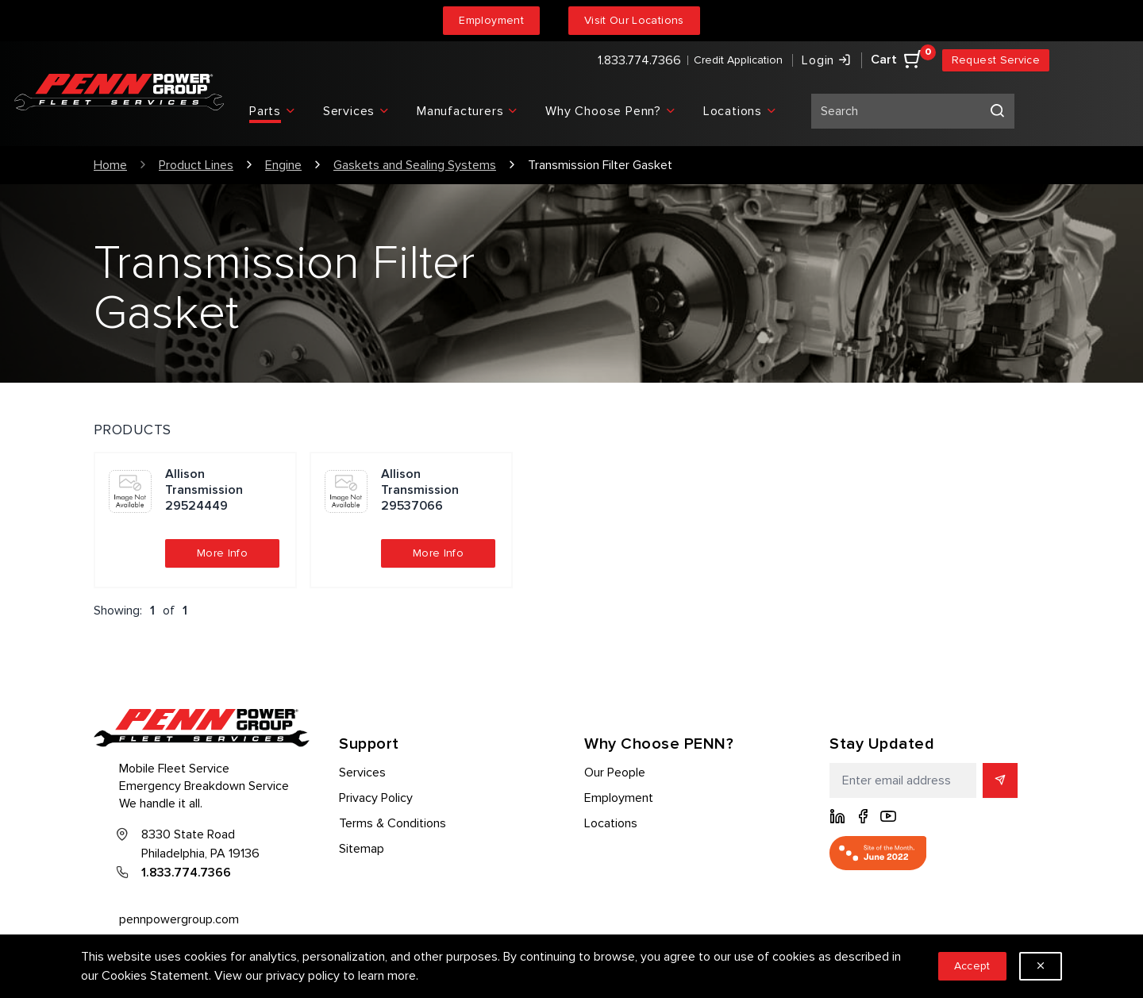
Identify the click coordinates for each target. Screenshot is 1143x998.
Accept (972, 966)
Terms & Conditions (392, 823)
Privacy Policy (376, 798)
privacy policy (303, 976)
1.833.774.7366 (639, 60)
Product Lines (196, 165)
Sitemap (361, 849)
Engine (283, 165)
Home (110, 165)
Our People (614, 772)
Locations (610, 823)
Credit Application (738, 60)
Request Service (996, 60)
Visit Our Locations (634, 20)
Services (362, 772)
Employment (491, 20)
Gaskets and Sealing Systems (414, 165)
